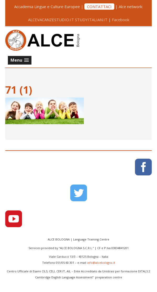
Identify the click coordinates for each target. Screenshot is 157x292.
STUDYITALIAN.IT (91, 19)
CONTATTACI (99, 6)
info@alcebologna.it (101, 263)
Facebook (120, 19)
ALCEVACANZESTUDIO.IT (51, 19)
